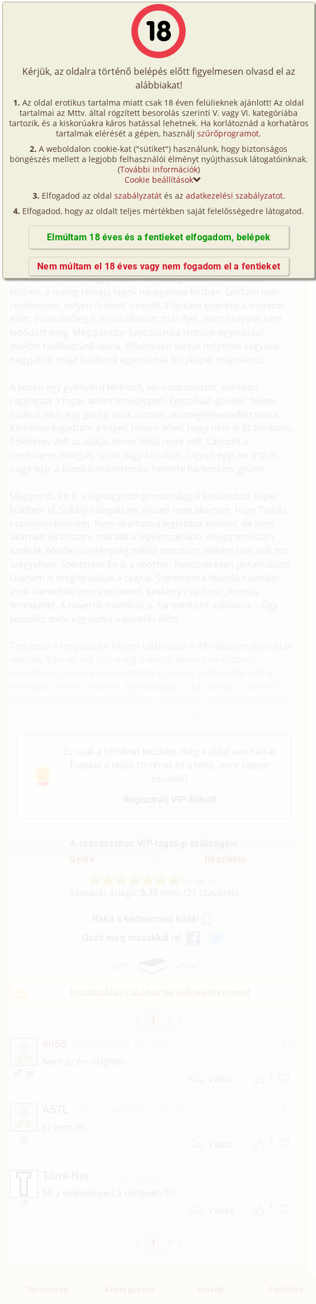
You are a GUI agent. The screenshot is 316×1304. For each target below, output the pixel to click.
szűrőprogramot (228, 133)
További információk (159, 169)
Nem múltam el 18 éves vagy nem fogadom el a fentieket (158, 266)
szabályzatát (138, 195)
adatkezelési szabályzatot (234, 195)
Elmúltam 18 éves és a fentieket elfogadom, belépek (158, 237)
